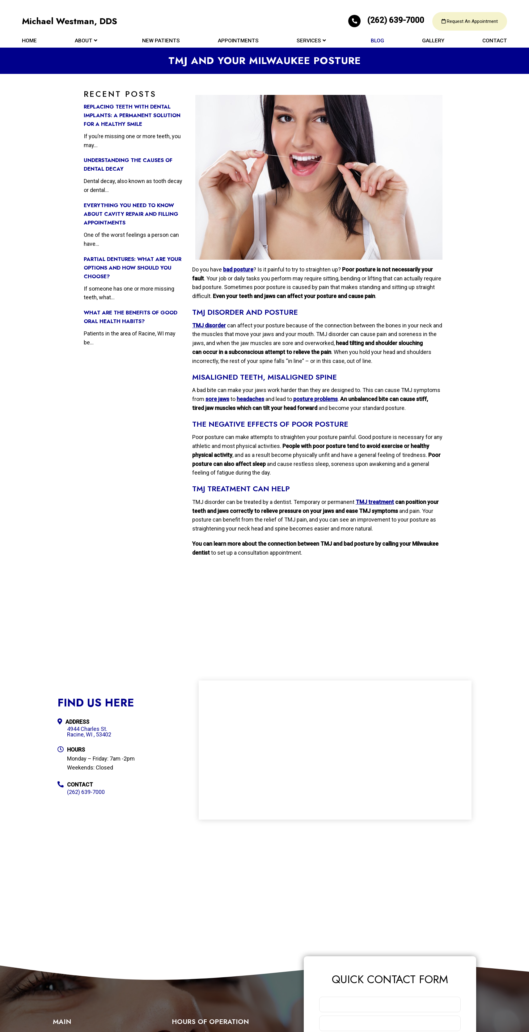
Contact (494, 41)
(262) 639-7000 (387, 20)
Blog (377, 41)
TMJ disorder (209, 325)
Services (309, 41)
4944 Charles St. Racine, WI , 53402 (89, 731)
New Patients (161, 41)
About (83, 41)
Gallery (433, 41)
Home (29, 41)
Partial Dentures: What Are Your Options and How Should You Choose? (132, 267)
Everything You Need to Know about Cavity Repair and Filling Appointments (131, 214)
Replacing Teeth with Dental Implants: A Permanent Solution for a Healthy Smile (132, 115)
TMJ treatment (375, 502)
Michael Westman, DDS (69, 21)
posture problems (315, 399)
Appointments (238, 41)
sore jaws (217, 399)
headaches (250, 399)
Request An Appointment (470, 21)
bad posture (238, 269)
